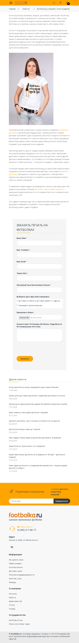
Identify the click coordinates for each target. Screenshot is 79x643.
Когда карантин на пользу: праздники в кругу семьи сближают (34, 387)
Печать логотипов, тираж (19, 624)
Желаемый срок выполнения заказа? (33, 285)
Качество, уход (15, 578)
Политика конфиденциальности (22, 575)
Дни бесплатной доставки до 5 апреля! (24, 429)
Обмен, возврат (15, 563)
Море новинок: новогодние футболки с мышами (28, 412)
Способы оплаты (16, 567)
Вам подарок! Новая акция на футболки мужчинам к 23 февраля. (35, 438)
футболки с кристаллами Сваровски (49, 189)
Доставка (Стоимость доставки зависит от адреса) (39, 301)
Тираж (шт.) (22, 273)
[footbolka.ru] (21, 2)
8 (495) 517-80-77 (26, 530)
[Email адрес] (31, 501)
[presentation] (33, 349)
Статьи (12, 605)
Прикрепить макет (25, 312)
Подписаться (62, 501)
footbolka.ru (16, 634)
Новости (26, 9)
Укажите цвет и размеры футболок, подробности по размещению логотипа (39, 325)
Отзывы (12, 609)
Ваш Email (22, 261)
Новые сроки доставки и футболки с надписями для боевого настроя (37, 395)
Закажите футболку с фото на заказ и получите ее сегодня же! (34, 421)
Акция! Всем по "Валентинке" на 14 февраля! (27, 446)
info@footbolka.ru (24, 527)
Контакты (13, 594)
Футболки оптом (15, 620)
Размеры (12, 582)
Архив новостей (15, 601)
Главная (12, 9)
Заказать (25, 359)
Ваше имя (22, 238)
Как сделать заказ (16, 560)
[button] (54, 2)
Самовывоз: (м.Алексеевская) (30, 305)
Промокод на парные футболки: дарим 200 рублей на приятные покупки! (38, 404)
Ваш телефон (23, 250)
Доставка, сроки (15, 571)
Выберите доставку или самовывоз (33, 297)
